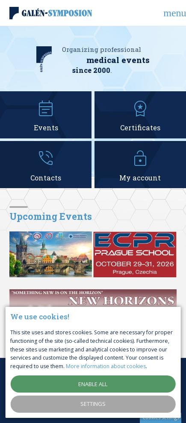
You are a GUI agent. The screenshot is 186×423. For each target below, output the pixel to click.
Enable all (92, 384)
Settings (93, 404)
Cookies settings (160, 417)
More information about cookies (106, 366)
